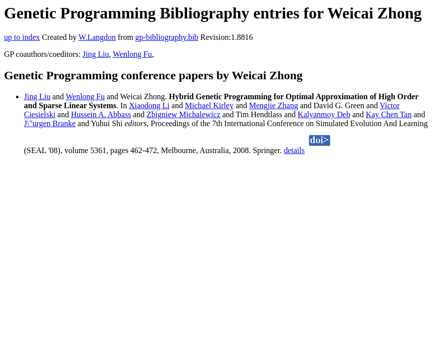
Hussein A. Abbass (101, 114)
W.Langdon (97, 37)
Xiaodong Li (149, 105)
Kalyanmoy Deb (324, 114)
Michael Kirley (209, 105)
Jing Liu (96, 54)
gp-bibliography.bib (167, 37)
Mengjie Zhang (273, 105)
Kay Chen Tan (389, 114)
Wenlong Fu (132, 54)
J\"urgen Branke (50, 123)
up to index (22, 37)
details (294, 150)
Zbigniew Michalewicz (183, 114)
